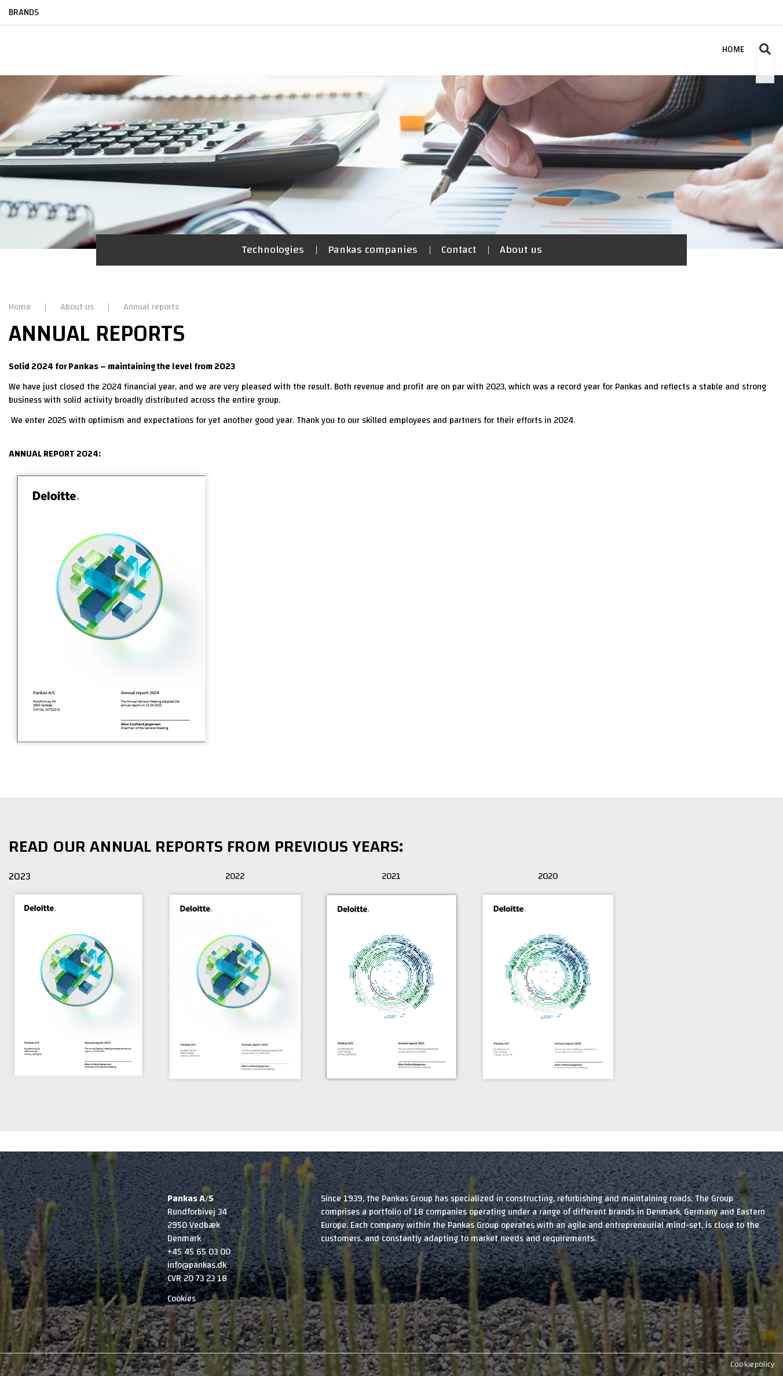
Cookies (181, 1299)
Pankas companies (373, 249)
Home (21, 307)
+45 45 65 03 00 (198, 1252)
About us (521, 249)
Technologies (273, 249)
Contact (458, 249)
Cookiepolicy (752, 1364)
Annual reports (151, 307)
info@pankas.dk (196, 1265)
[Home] (53, 38)
